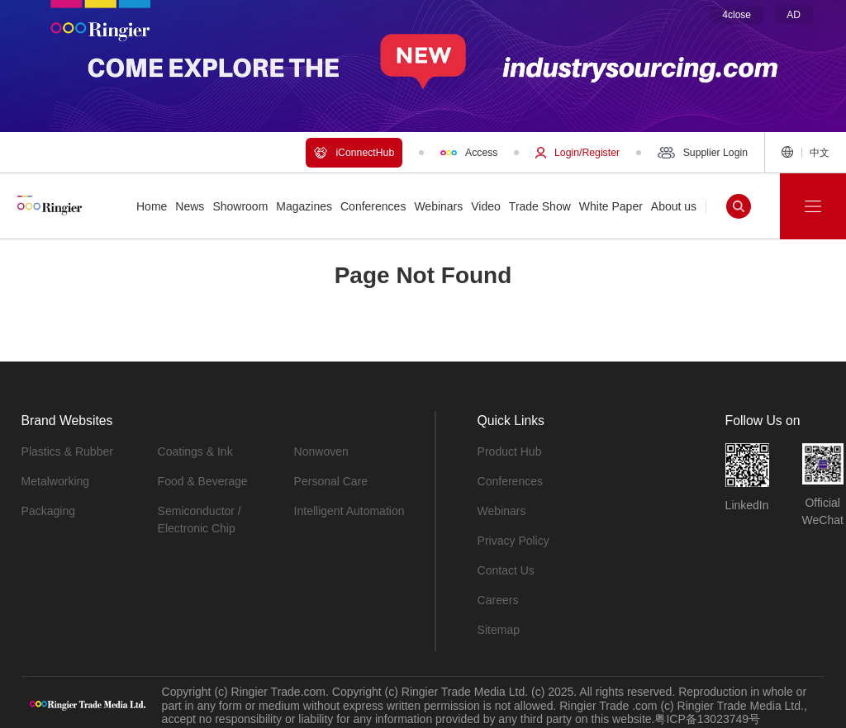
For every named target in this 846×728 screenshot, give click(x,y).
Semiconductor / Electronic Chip (199, 519)
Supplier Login (703, 152)
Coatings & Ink (195, 451)
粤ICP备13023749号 (707, 719)
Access (468, 152)
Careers (498, 600)
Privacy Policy (513, 540)
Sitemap (499, 629)
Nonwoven (321, 451)
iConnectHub (354, 152)
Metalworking (55, 481)
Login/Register (577, 152)
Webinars (502, 511)
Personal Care (331, 481)
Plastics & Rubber (67, 451)
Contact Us (506, 570)
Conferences (510, 481)
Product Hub (510, 451)
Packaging (48, 511)
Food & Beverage (203, 481)
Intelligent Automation (349, 511)
